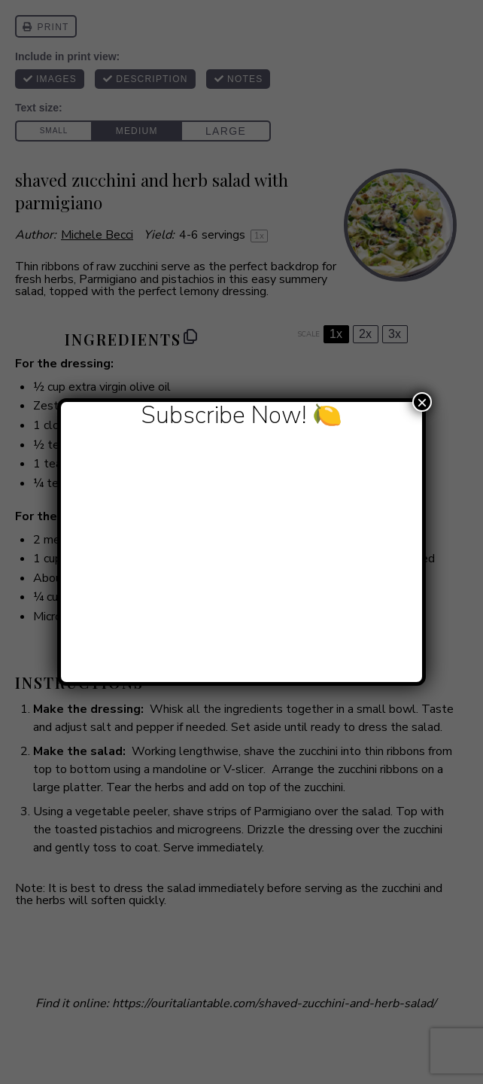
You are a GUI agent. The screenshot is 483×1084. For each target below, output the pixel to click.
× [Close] (422, 402)
